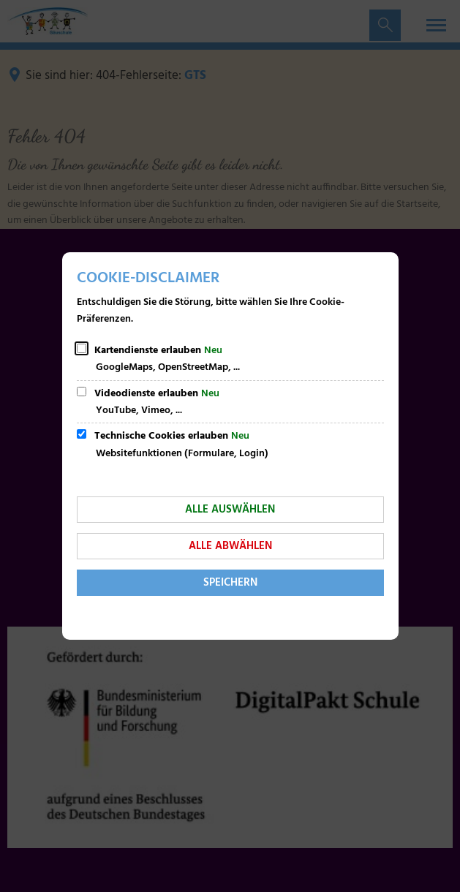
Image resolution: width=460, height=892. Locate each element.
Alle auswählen (230, 509)
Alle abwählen (230, 546)
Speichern (230, 582)
